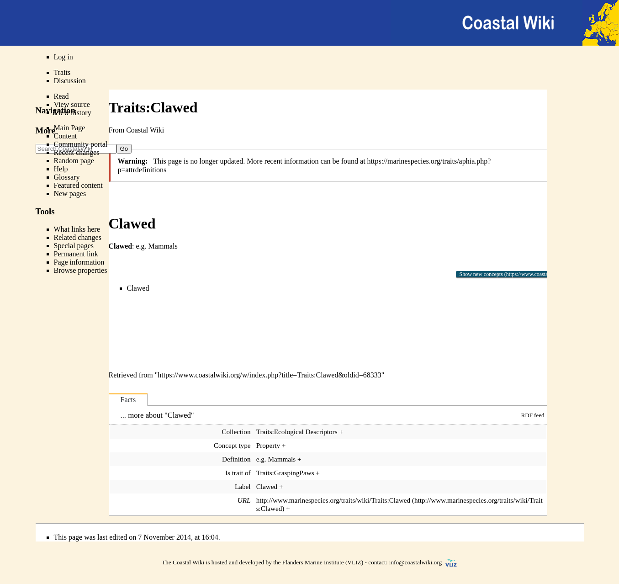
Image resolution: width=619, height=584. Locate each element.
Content (65, 136)
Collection (236, 431)
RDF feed (533, 415)
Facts (128, 399)
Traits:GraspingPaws (285, 473)
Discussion (70, 81)
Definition (236, 459)
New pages (70, 193)
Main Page (69, 128)
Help (61, 169)
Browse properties (80, 270)
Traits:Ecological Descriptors (297, 431)
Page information (79, 262)
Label (243, 486)
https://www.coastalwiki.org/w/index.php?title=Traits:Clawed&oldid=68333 (269, 375)
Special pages (74, 246)
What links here (77, 229)
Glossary (67, 177)
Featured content (78, 185)
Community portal (81, 144)
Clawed (138, 288)
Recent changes (77, 152)
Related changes (77, 237)
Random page (74, 161)
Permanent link (76, 254)
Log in (63, 57)
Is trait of (238, 473)
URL (244, 500)
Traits (62, 72)
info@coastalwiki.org (415, 562)
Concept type (232, 445)
